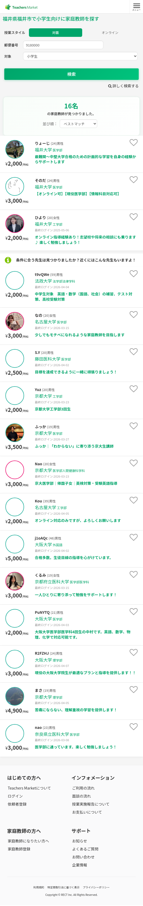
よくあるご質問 (85, 849)
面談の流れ (81, 796)
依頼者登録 (16, 804)
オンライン (110, 33)
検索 (71, 75)
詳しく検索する (123, 86)
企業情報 (79, 866)
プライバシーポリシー (96, 888)
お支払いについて (86, 812)
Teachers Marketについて (29, 788)
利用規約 (38, 888)
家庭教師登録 (18, 849)
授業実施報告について (90, 804)
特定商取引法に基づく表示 (63, 888)
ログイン (14, 796)
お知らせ (79, 841)
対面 (55, 33)
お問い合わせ (83, 857)
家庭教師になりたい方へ (27, 841)
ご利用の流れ (83, 788)
